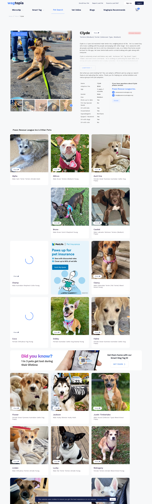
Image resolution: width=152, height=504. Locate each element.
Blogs (92, 10)
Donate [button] (116, 100)
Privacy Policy (102, 499)
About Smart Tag (91, 483)
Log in (139, 3)
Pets (16, 16)
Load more (87, 68)
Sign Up (129, 3)
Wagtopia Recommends (114, 10)
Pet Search (58, 10)
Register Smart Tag (92, 476)
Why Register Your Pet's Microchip (67, 476)
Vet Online (76, 10)
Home (11, 16)
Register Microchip (61, 480)
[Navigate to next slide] (71, 105)
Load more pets (76, 449)
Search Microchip (60, 483)
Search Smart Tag (92, 480)
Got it (113, 499)
